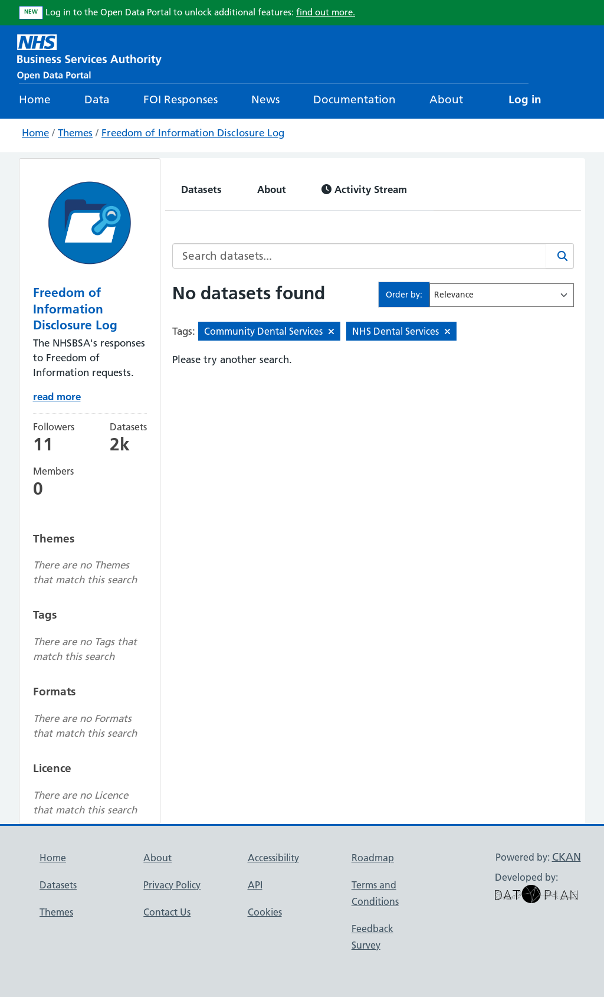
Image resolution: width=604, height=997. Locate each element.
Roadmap (373, 858)
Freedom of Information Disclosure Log (192, 133)
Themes (75, 133)
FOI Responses (180, 99)
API (255, 885)
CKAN (566, 857)
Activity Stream (364, 189)
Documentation (354, 99)
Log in (524, 99)
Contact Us (167, 912)
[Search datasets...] (359, 256)
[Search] (560, 256)
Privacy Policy (172, 885)
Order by (403, 294)
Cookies (265, 912)
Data (97, 99)
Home (35, 99)
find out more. (325, 12)
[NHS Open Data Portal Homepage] (89, 56)
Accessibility (273, 858)
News (265, 99)
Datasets (201, 189)
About (446, 99)
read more (57, 396)
